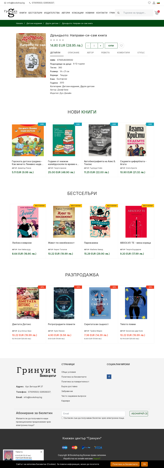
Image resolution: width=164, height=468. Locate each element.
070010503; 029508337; (43, 3)
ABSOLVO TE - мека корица (135, 242)
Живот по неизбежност (61, 242)
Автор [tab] (86, 52)
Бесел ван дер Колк (134, 331)
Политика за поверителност (75, 381)
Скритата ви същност (96, 324)
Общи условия (68, 372)
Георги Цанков (60, 168)
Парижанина (91, 242)
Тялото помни (128, 324)
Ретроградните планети (61, 324)
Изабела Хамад (96, 249)
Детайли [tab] (55, 52)
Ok (144, 464)
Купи (111, 46)
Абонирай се (139, 413)
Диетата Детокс (21, 324)
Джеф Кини (62, 89)
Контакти (101, 13)
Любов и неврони (22, 242)
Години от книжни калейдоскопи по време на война (63, 163)
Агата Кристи (131, 168)
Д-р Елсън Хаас (24, 331)
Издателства (52, 13)
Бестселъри (35, 13)
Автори (66, 13)
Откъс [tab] (130, 52)
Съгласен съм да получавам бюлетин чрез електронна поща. (92, 418)
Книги (23, 13)
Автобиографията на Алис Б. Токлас (100, 163)
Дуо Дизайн (65, 93)
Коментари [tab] (114, 52)
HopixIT (97, 458)
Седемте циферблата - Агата (133, 163)
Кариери (65, 401)
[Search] (137, 12)
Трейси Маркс (96, 331)
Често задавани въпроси (73, 396)
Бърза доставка (69, 386)
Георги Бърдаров (133, 249)
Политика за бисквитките (73, 377)
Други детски (87, 86)
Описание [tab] (71, 52)
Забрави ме (67, 391)
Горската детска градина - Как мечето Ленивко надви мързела (27, 163)
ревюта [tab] (99, 52)
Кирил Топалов (60, 249)
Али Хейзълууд (24, 249)
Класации (78, 13)
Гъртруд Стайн (96, 168)
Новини (90, 13)
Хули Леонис (59, 331)
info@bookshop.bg (15, 3)
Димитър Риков (24, 168)
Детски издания (70, 86)
